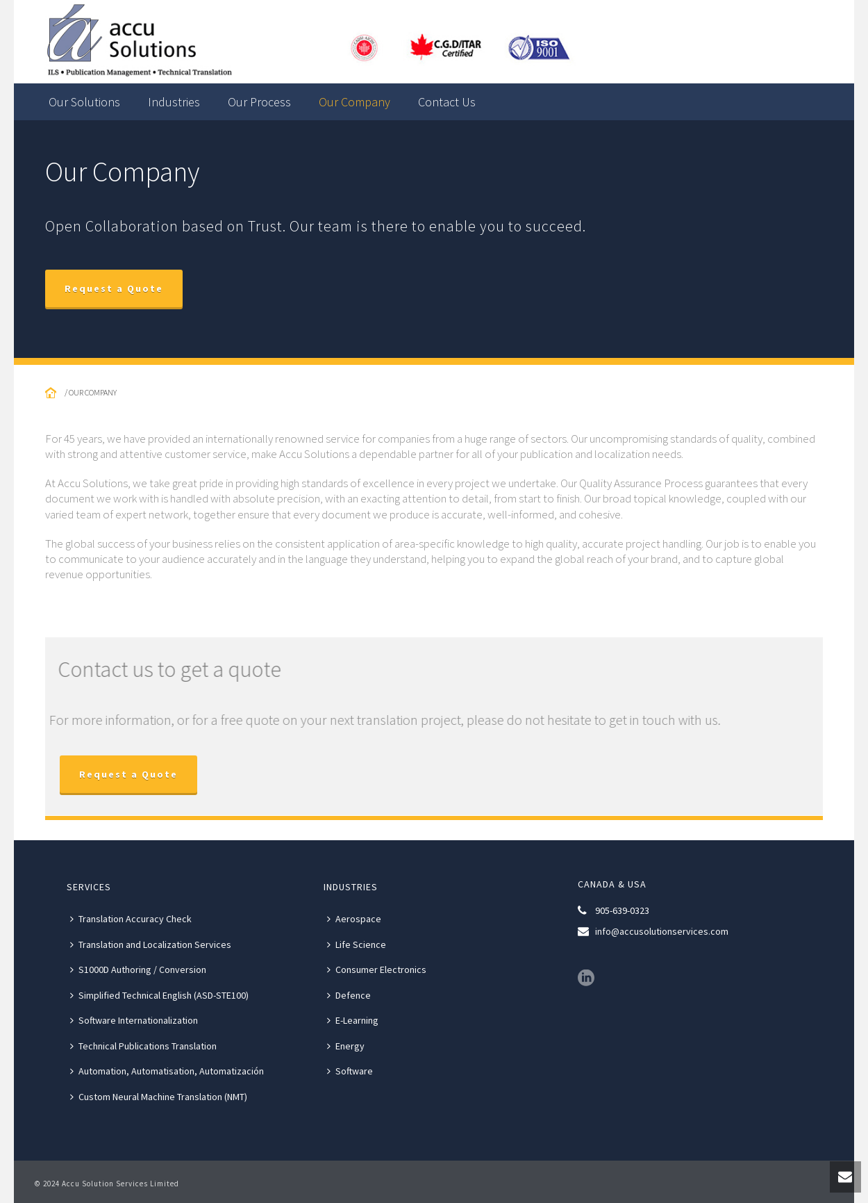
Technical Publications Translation (143, 1046)
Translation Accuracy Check (131, 919)
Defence (349, 995)
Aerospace (354, 919)
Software (350, 1071)
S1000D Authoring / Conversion (138, 969)
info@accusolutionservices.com (661, 931)
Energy (346, 1046)
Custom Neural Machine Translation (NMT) (158, 1096)
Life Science (356, 944)
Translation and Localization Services (150, 944)
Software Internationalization (134, 1020)
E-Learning (352, 1020)
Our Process (259, 102)
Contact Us (447, 102)
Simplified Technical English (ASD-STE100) (159, 995)
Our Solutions (84, 102)
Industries (174, 102)
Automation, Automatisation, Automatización (167, 1071)
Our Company (354, 102)
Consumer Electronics (376, 969)
